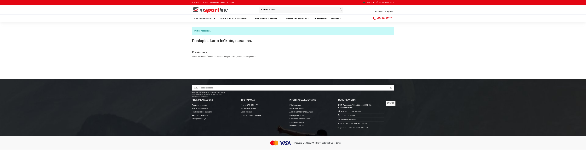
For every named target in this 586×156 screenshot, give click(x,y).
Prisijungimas (295, 105)
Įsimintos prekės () (385, 2)
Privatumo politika (297, 126)
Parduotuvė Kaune (217, 2)
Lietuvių (369, 2)
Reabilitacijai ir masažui (202, 112)
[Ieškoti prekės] (340, 10)
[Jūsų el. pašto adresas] (290, 87)
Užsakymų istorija (296, 108)
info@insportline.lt (348, 119)
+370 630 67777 (348, 115)
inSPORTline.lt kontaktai (251, 115)
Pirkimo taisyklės (296, 122)
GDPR (390, 103)
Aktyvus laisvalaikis (200, 115)
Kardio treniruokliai (200, 108)
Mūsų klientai (246, 112)
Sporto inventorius (199, 105)
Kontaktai (230, 2)
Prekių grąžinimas (297, 115)
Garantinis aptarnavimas (299, 119)
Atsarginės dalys (199, 119)
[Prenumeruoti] (391, 87)
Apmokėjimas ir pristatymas (301, 112)
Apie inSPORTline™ (200, 2)
